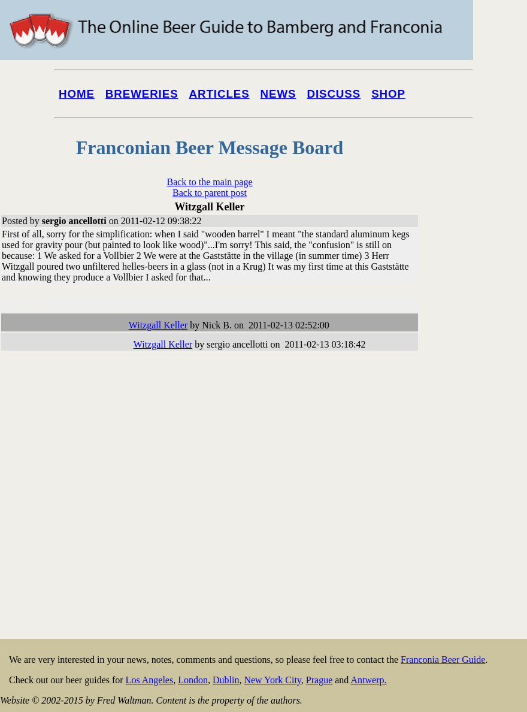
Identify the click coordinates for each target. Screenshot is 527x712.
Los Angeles (150, 680)
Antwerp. (368, 680)
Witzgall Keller (158, 325)
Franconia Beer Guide (443, 659)
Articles (219, 94)
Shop (388, 94)
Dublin (226, 680)
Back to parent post (209, 193)
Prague (319, 680)
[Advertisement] (479, 456)
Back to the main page (209, 182)
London (193, 680)
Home (77, 94)
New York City (272, 680)
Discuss (334, 94)
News (278, 94)
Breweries (141, 94)
